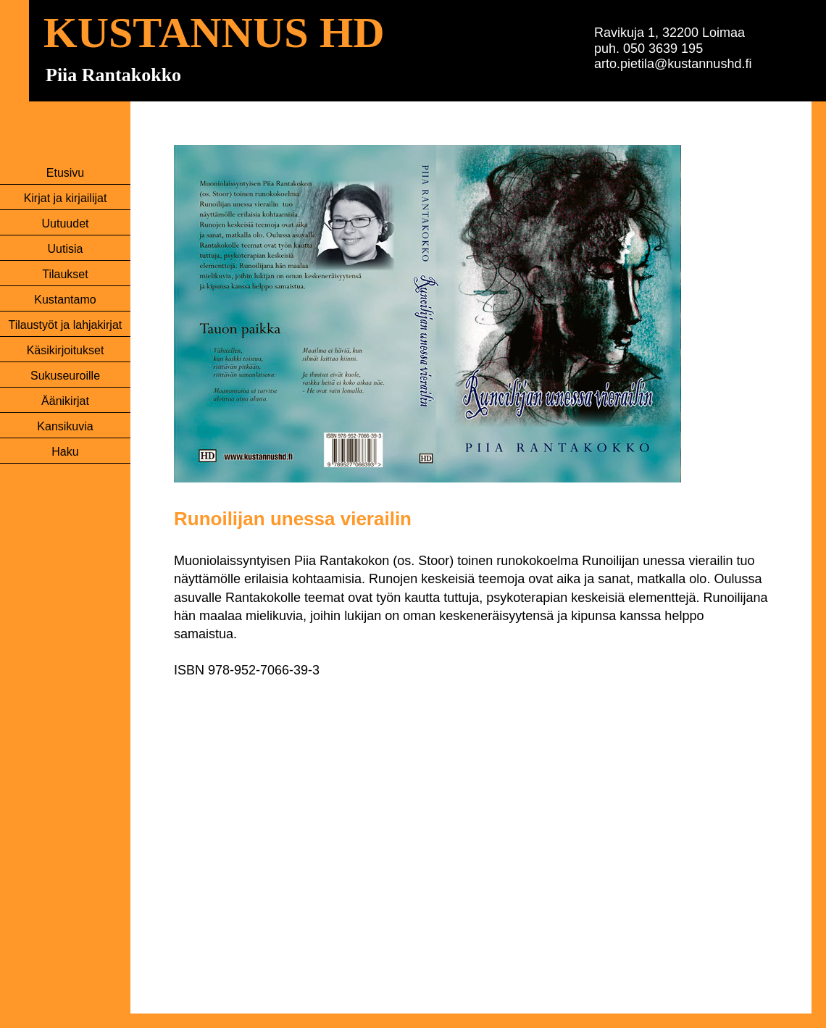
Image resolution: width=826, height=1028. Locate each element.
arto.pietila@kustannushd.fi (672, 64)
